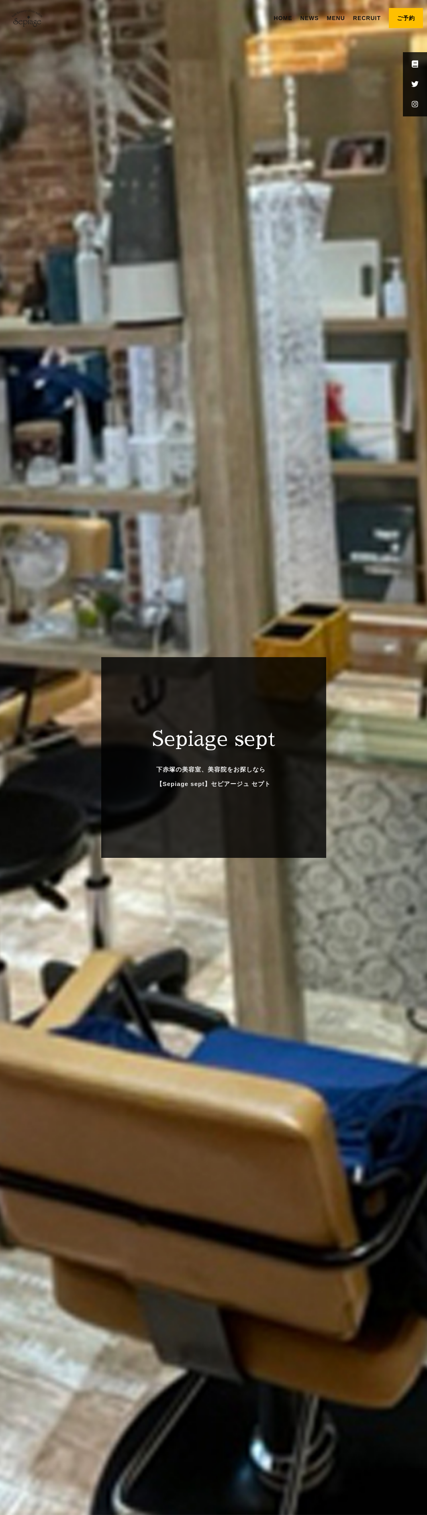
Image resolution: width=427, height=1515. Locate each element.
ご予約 (406, 18)
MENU (336, 18)
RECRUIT (367, 18)
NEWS (309, 18)
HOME (283, 18)
